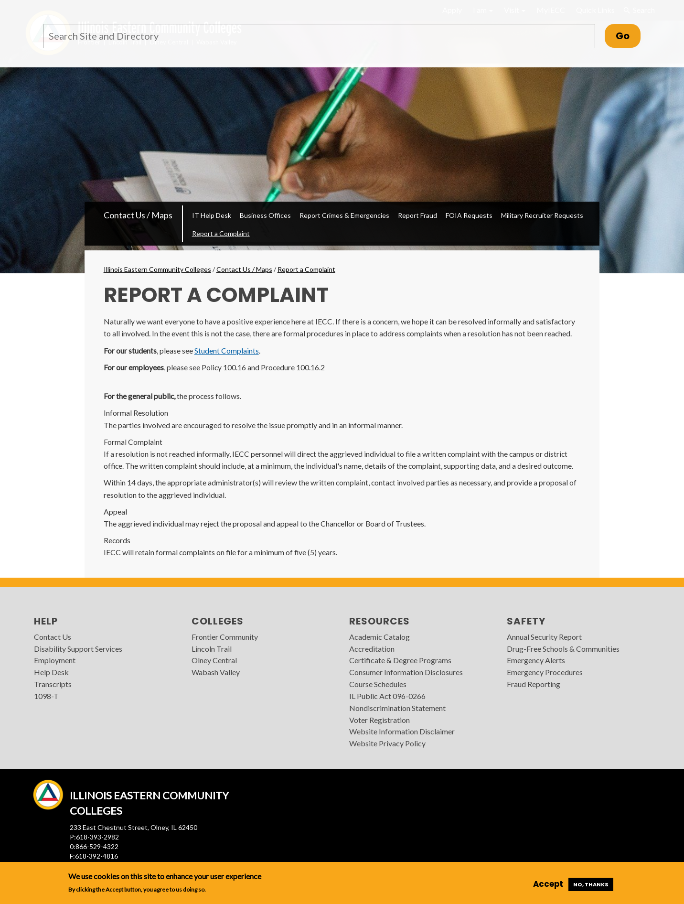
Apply (452, 9)
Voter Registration (379, 719)
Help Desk (51, 672)
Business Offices (265, 215)
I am (483, 9)
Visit (514, 9)
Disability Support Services (78, 648)
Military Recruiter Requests (542, 215)
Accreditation (372, 648)
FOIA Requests (469, 215)
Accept (548, 884)
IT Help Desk (211, 215)
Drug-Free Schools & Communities (563, 648)
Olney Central (214, 660)
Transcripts (53, 684)
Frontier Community (225, 636)
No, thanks (591, 884)
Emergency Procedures (545, 672)
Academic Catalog (379, 636)
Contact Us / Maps (138, 215)
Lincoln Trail (212, 648)
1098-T (46, 695)
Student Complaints (226, 350)
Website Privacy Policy (387, 743)
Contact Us (52, 636)
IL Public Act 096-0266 (387, 695)
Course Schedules (377, 684)
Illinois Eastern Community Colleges (157, 269)
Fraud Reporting (533, 684)
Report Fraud (417, 215)
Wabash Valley (216, 672)
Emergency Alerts (536, 660)
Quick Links (595, 9)
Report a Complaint (221, 233)
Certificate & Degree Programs (400, 660)
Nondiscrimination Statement (397, 707)
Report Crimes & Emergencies (344, 215)
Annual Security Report (544, 636)
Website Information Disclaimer (402, 731)
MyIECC (550, 9)
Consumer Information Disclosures (406, 672)
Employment (54, 660)
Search (639, 10)
